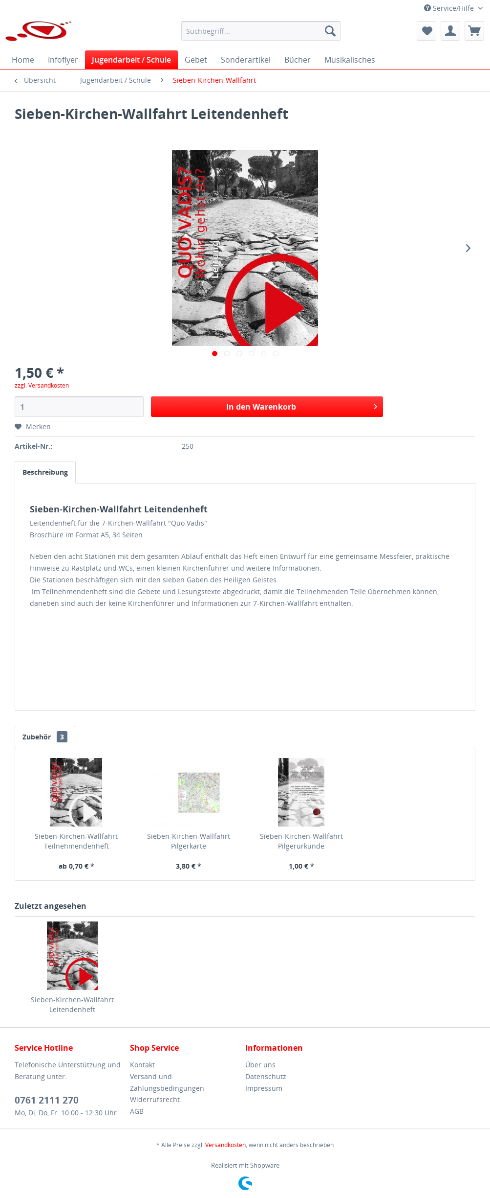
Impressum (263, 1088)
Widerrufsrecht (155, 1099)
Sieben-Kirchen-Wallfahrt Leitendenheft (72, 1004)
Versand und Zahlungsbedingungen (167, 1082)
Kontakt (142, 1064)
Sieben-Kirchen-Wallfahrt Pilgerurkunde (301, 841)
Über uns (260, 1064)
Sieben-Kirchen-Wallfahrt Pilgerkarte (188, 841)
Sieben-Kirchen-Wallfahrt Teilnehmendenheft (76, 841)
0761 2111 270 (47, 1100)
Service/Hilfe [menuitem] (450, 8)
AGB (137, 1111)
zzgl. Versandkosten (42, 385)
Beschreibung (45, 472)
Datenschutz (265, 1076)
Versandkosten (225, 1145)
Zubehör (44, 736)
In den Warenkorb (301, 405)
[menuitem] (261, 31)
